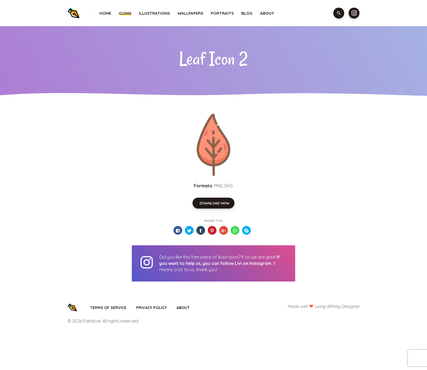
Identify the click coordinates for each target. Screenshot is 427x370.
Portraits (222, 13)
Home (105, 13)
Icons (125, 13)
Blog (246, 13)
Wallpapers (190, 13)
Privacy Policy (151, 307)
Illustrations (154, 13)
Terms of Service (108, 307)
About (267, 13)
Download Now (214, 203)
